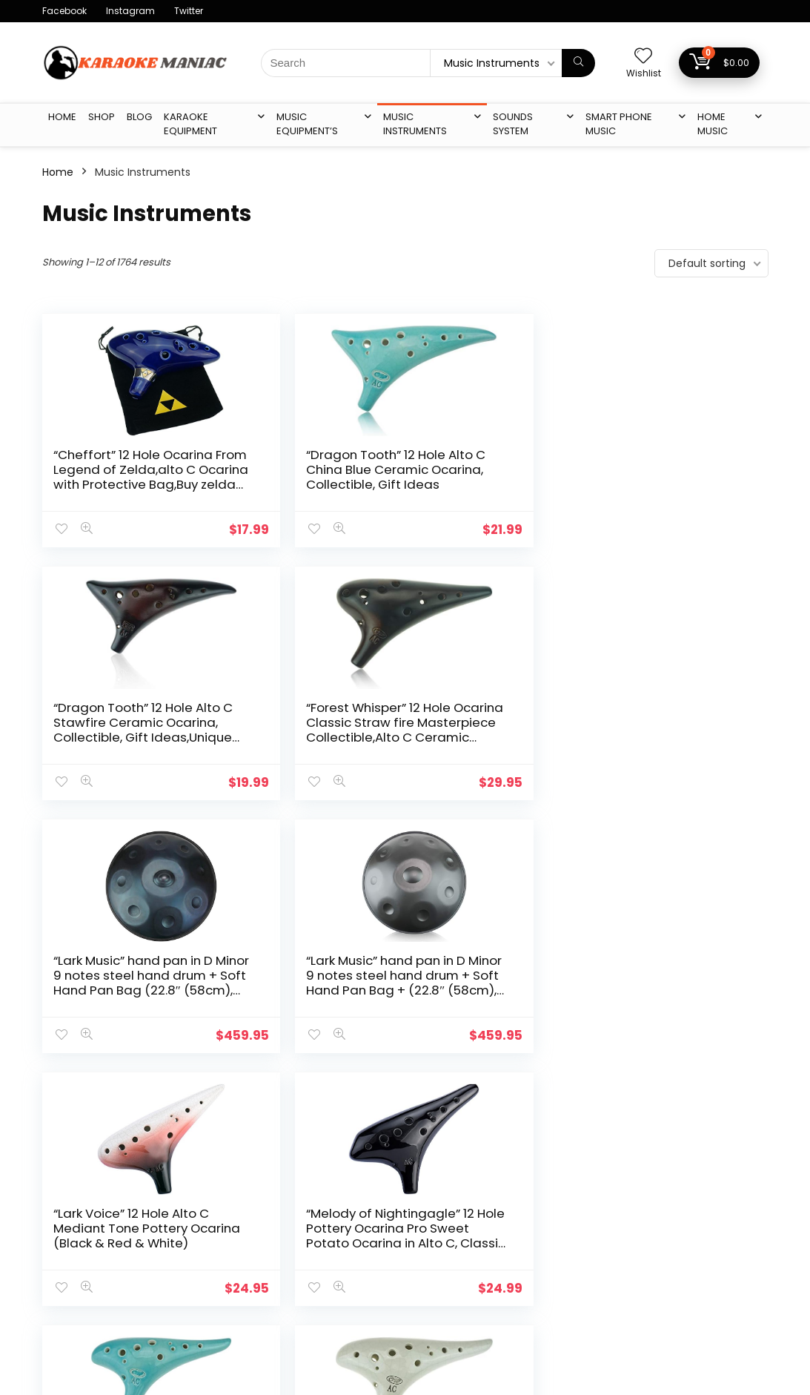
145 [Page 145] (422, 1095)
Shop (101, 117)
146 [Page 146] (454, 1095)
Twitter (188, 10)
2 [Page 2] (320, 1095)
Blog (139, 117)
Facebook (64, 10)
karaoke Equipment (190, 124)
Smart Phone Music (618, 124)
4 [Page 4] (369, 1095)
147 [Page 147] (486, 1095)
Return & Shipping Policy (353, 1297)
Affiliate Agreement (342, 1276)
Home (62, 117)
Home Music (712, 124)
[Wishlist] (643, 56)
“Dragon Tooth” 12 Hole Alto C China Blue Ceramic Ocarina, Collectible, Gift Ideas (306, 477)
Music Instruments (415, 124)
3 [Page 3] (345, 1095)
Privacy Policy (326, 1234)
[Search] (578, 63)
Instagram (130, 10)
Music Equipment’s (307, 124)
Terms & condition (339, 1255)
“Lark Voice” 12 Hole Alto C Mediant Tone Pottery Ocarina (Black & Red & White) (490, 730)
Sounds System (513, 124)
